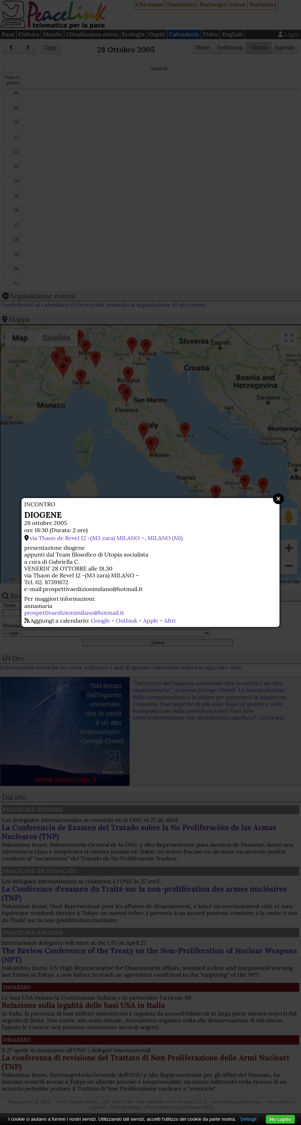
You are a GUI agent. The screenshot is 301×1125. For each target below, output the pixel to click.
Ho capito (280, 1119)
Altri (169, 620)
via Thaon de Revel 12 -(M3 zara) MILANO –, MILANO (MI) (106, 537)
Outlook (126, 620)
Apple (150, 620)
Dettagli (248, 1119)
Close (278, 498)
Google (100, 620)
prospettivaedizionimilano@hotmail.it (74, 612)
